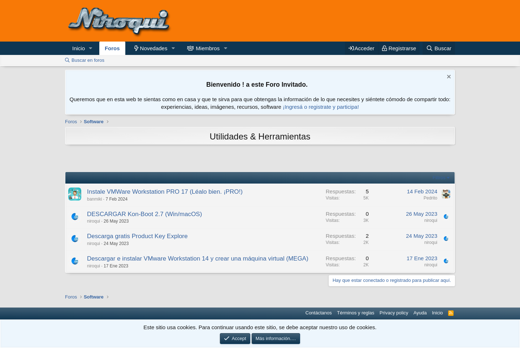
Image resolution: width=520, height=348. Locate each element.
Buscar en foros (88, 60)
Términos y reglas (355, 312)
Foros (112, 48)
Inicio (78, 48)
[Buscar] (438, 48)
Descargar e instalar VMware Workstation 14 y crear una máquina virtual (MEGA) (197, 258)
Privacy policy (394, 312)
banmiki (94, 199)
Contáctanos (319, 312)
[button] (91, 48)
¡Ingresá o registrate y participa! (321, 107)
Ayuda (420, 312)
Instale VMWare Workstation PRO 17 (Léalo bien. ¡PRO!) (165, 191)
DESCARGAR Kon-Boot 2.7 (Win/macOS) (144, 214)
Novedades (154, 48)
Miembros (208, 48)
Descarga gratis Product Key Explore (137, 236)
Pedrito (430, 198)
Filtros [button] (439, 177)
